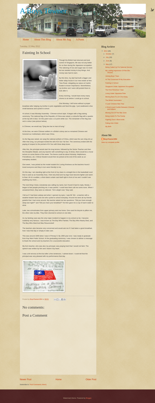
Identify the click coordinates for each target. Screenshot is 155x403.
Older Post (91, 379)
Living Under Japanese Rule (115, 93)
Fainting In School (111, 83)
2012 (106, 51)
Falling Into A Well (111, 123)
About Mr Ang (63, 39)
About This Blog (42, 39)
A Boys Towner (43, 11)
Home (26, 39)
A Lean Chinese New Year (114, 104)
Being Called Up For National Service (118, 67)
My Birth (108, 126)
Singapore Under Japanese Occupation (119, 86)
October (109, 54)
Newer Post (26, 379)
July (107, 57)
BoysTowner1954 (110, 139)
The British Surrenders (113, 100)
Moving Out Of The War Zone (116, 113)
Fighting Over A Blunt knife (115, 120)
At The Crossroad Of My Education (117, 79)
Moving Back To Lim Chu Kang (116, 97)
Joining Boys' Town (112, 76)
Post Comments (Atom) (38, 384)
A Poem (80, 39)
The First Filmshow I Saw (114, 90)
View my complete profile (110, 142)
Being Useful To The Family (115, 116)
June (108, 61)
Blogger (88, 398)
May (107, 64)
